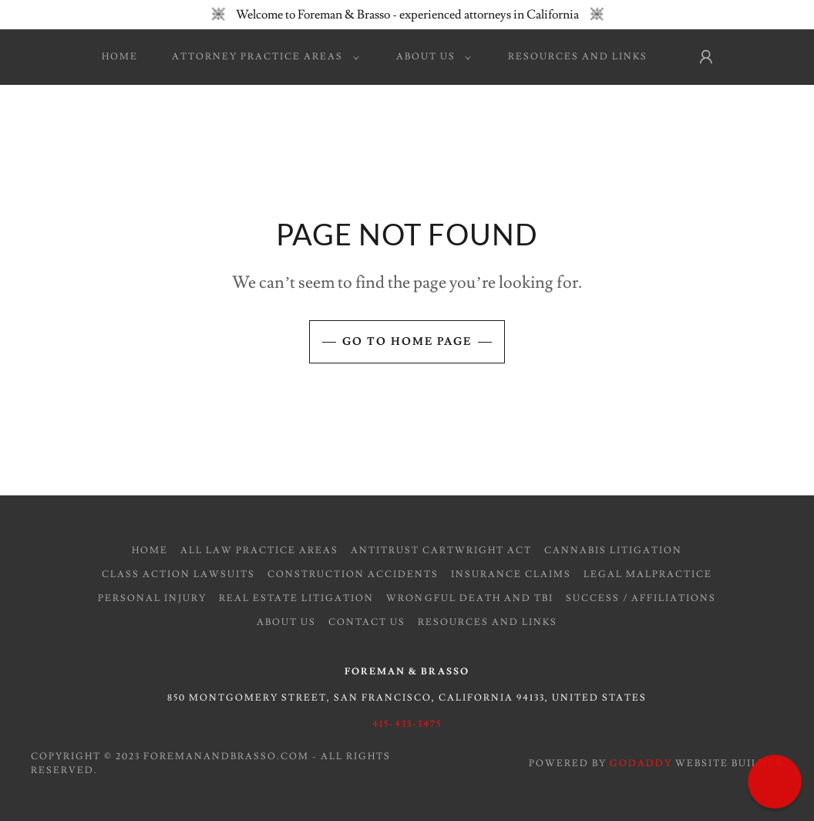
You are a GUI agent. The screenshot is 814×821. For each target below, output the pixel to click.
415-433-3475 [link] (407, 724)
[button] (262, 57)
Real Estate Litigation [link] (296, 598)
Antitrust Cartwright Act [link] (441, 550)
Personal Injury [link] (152, 598)
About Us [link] (286, 622)
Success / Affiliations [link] (641, 598)
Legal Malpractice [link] (648, 574)
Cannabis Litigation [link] (613, 550)
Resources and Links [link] (578, 57)
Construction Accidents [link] (353, 574)
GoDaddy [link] (641, 763)
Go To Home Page (407, 342)
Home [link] (120, 57)
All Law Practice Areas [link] (259, 550)
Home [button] (150, 550)
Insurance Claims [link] (511, 574)
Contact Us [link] (366, 622)
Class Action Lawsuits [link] (178, 574)
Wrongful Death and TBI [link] (469, 598)
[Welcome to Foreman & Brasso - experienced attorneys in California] (407, 14)
